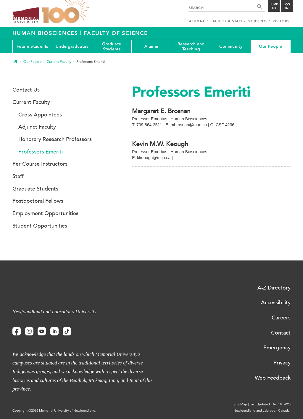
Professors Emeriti (40, 151)
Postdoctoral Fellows (37, 201)
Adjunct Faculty (37, 127)
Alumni (151, 46)
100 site (66, 12)
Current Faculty (59, 62)
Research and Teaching (191, 46)
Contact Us (26, 90)
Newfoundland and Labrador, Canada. (262, 410)
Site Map (240, 404)
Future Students (32, 46)
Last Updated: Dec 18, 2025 (270, 404)
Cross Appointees (40, 114)
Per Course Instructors (39, 164)
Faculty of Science (116, 33)
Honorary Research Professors (55, 139)
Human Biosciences (46, 33)
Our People (270, 46)
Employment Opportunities (45, 213)
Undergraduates (72, 46)
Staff (18, 176)
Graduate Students (111, 46)
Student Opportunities (39, 226)
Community (230, 46)
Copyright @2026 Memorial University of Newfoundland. (54, 410)
